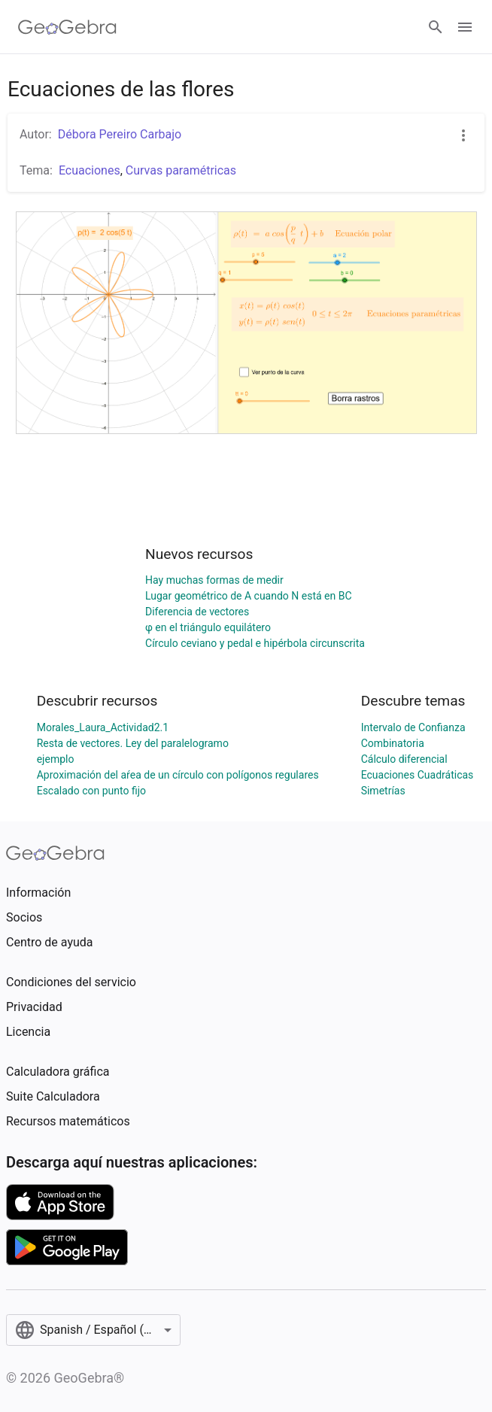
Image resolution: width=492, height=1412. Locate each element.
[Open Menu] (465, 27)
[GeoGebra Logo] (67, 27)
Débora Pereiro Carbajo (120, 134)
